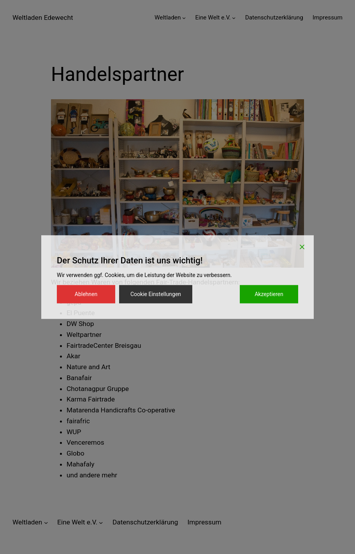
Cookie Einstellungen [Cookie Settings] (155, 294)
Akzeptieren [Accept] (269, 294)
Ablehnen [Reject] (86, 294)
